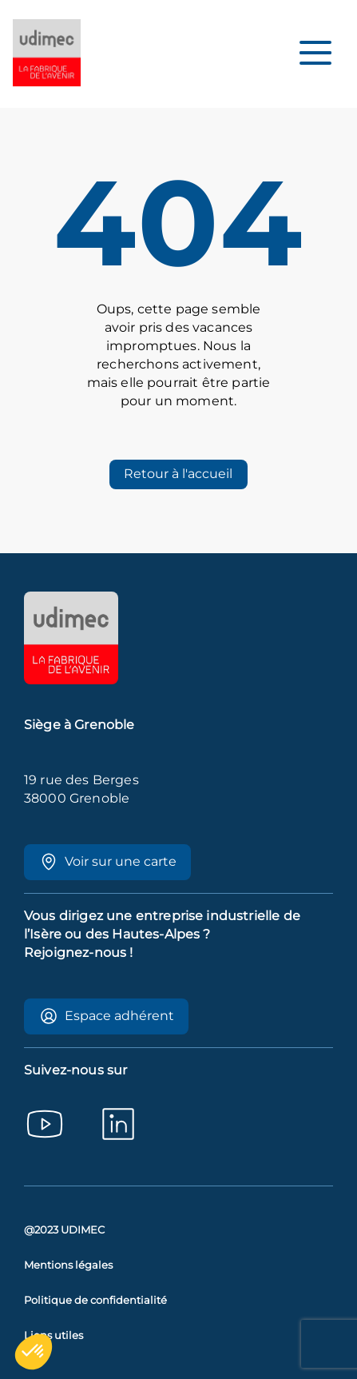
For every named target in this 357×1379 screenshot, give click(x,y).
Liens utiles (53, 1335)
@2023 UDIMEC (64, 1230)
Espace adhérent (106, 1016)
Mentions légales (68, 1265)
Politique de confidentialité (95, 1300)
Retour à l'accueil (178, 473)
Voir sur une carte (108, 861)
